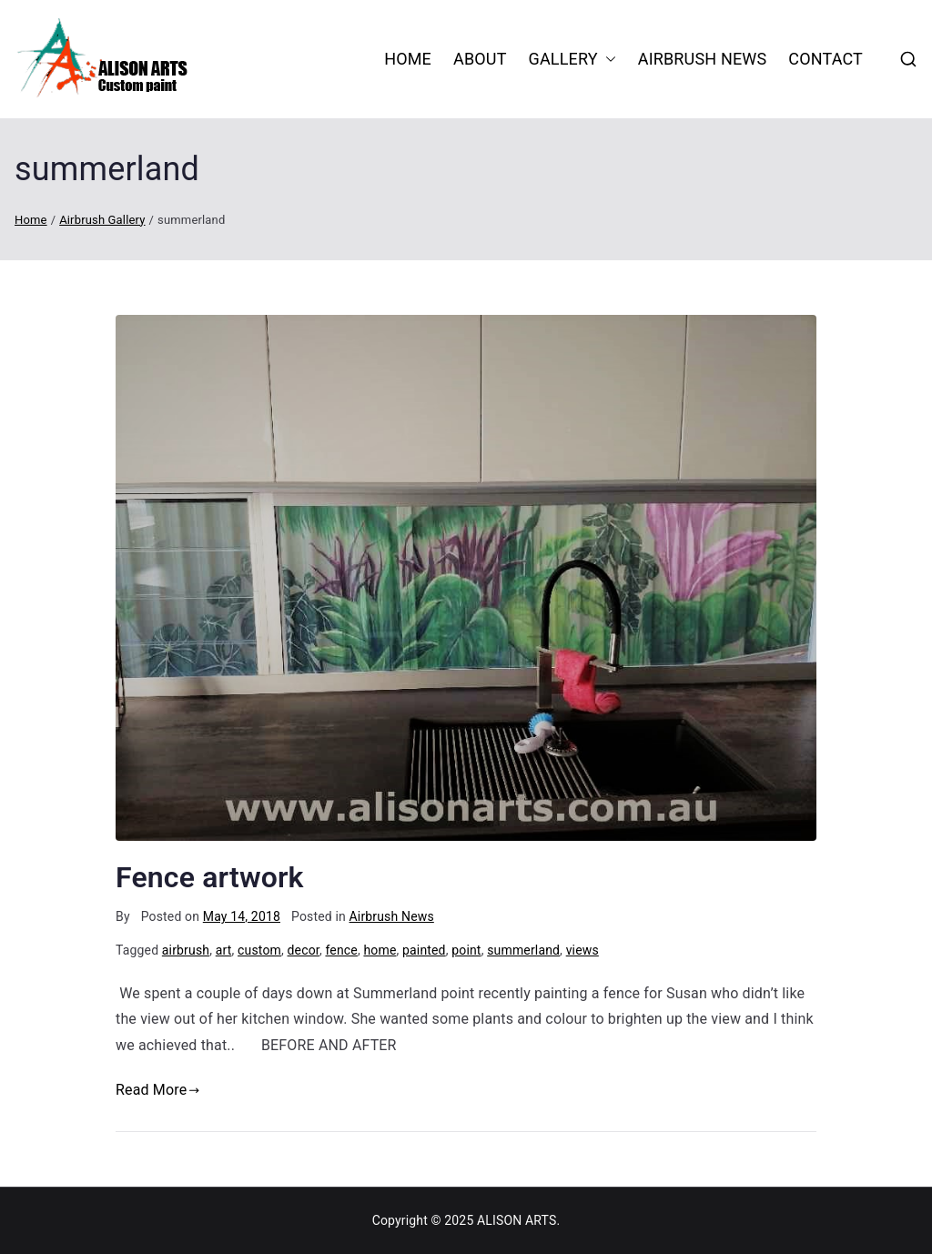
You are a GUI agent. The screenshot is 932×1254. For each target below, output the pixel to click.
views (582, 950)
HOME (407, 58)
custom (259, 950)
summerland (523, 950)
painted (424, 950)
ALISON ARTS (516, 1220)
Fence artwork (210, 877)
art (224, 950)
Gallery (572, 59)
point (466, 950)
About (480, 58)
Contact (825, 58)
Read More (158, 1089)
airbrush (185, 950)
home (379, 950)
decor (303, 950)
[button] (607, 59)
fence (341, 950)
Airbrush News (702, 58)
